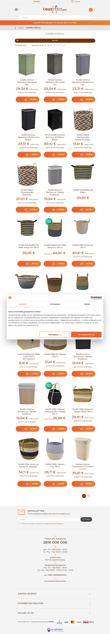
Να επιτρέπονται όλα (86, 334)
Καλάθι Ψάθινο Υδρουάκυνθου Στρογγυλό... (27, 192)
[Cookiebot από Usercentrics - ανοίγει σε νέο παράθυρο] (92, 297)
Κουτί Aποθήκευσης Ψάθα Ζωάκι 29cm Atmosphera (29, 356)
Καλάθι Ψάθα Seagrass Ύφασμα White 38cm (82, 410)
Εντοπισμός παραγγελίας (55, 581)
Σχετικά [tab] (87, 304)
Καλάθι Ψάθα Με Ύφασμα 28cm (55, 355)
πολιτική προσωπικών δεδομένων (53, 523)
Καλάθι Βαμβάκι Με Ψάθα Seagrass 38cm (55, 246)
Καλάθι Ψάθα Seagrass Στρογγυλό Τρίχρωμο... (28, 465)
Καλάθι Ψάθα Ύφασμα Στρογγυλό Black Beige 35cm (55, 411)
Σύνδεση (37, 1)
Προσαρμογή (54, 334)
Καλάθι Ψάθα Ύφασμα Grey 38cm (55, 465)
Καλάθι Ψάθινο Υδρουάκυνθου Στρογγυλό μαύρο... (83, 137)
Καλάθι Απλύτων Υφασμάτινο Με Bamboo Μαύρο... (29, 137)
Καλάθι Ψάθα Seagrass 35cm (82, 246)
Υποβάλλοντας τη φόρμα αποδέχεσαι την (41, 523)
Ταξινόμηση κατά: (20, 45)
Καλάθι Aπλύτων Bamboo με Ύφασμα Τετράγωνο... (55, 192)
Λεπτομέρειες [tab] (55, 304)
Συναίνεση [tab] (23, 304)
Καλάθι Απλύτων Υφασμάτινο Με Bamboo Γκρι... (83, 82)
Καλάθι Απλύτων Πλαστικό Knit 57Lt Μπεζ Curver (83, 466)
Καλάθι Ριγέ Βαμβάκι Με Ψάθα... (83, 191)
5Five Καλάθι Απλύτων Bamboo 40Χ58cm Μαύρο (55, 137)
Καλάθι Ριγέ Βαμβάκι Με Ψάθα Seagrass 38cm (28, 246)
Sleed (51, 622)
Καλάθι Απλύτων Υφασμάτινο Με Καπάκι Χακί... (27, 82)
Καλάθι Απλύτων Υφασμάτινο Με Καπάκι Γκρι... (55, 82)
